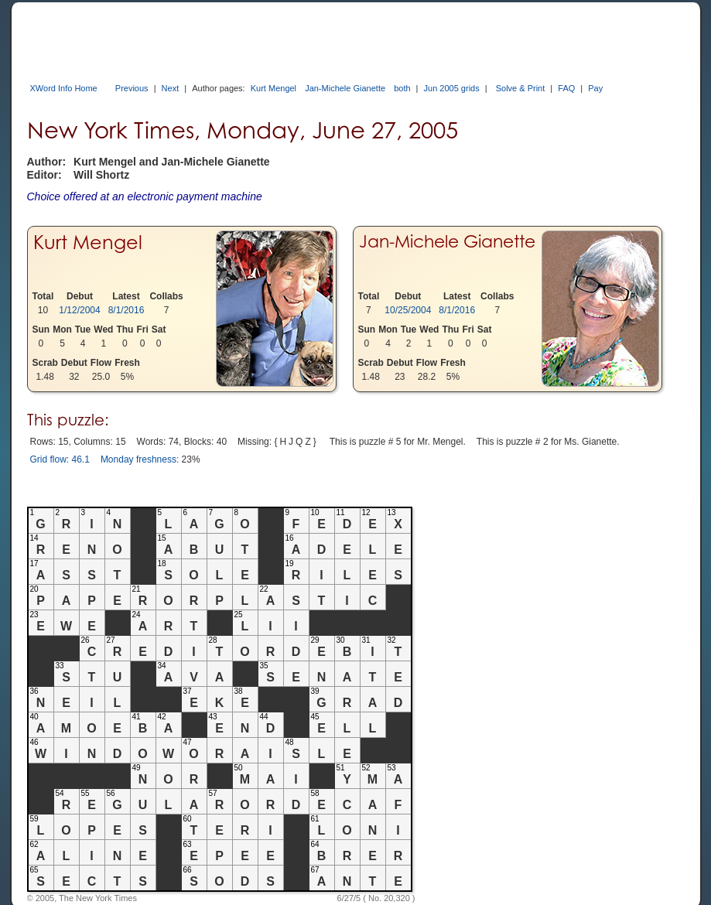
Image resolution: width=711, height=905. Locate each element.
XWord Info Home (63, 88)
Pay (595, 88)
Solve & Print (520, 88)
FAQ (566, 88)
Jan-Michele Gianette (345, 88)
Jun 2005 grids (452, 88)
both (402, 88)
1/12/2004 (79, 310)
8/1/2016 (126, 310)
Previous (132, 88)
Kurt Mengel (273, 88)
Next (170, 88)
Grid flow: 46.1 (60, 459)
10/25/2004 (408, 310)
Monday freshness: (140, 459)
